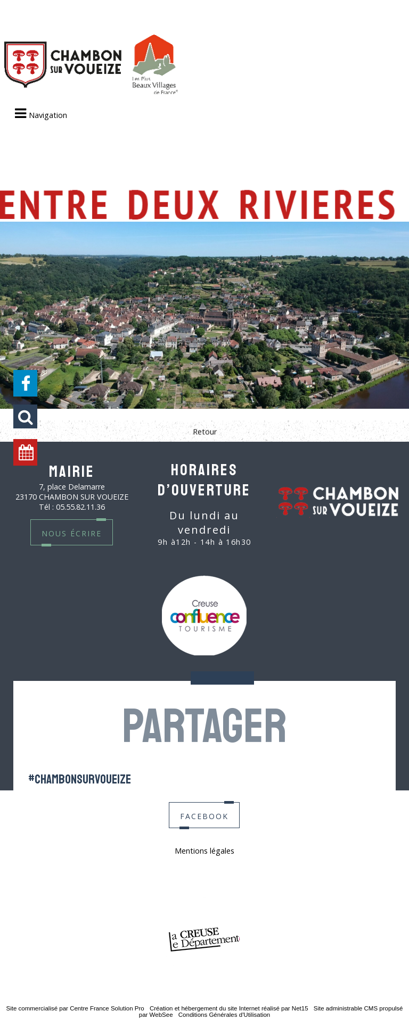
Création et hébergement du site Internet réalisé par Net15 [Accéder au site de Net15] (229, 1008)
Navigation (48, 115)
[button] (25, 416)
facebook (204, 815)
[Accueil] (91, 65)
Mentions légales (204, 851)
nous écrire (72, 532)
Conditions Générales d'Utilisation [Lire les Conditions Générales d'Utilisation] (224, 1015)
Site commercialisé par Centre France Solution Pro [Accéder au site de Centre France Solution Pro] (75, 1008)
